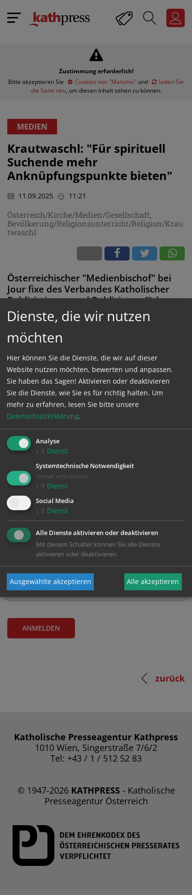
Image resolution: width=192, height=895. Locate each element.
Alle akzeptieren (153, 581)
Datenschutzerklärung (43, 416)
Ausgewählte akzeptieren (50, 581)
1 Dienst (52, 451)
